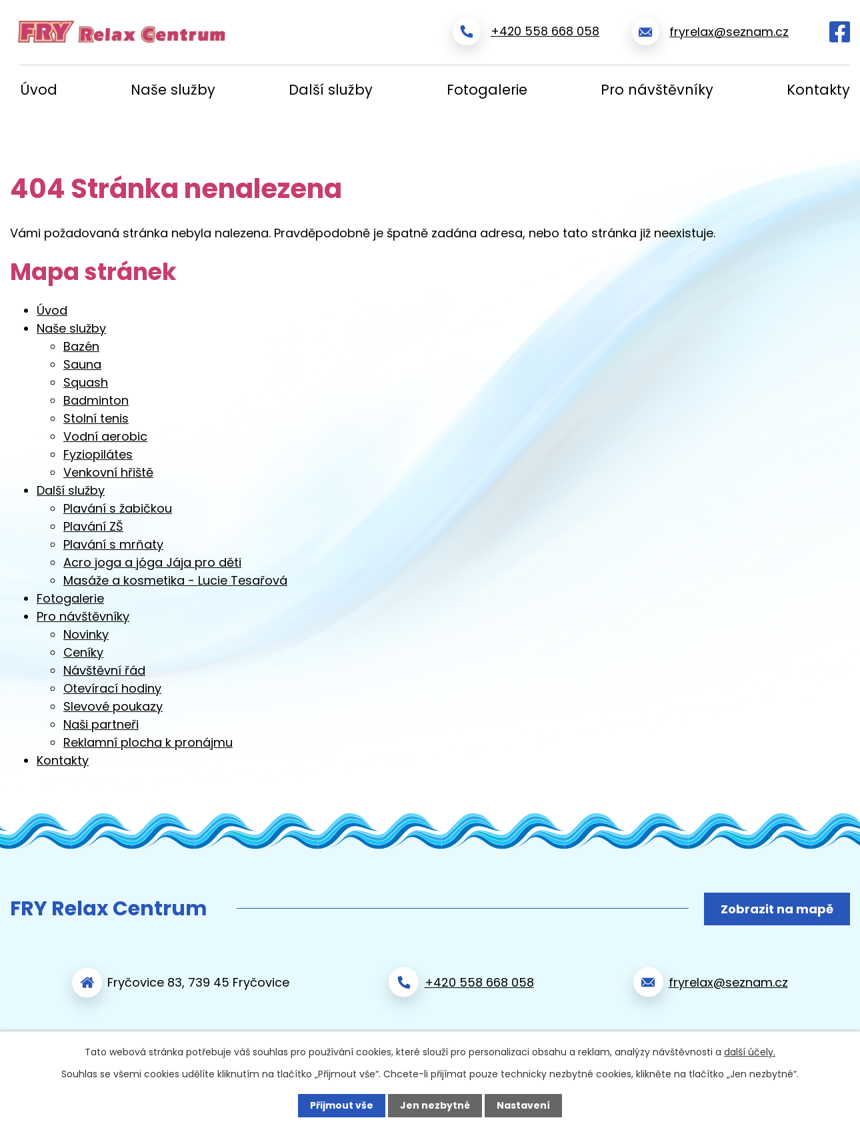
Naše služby (173, 89)
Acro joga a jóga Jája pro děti (152, 562)
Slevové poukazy (113, 706)
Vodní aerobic (105, 436)
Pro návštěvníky (657, 89)
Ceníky (83, 652)
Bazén (81, 346)
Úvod (38, 89)
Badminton (96, 400)
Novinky (86, 634)
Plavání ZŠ (93, 526)
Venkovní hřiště (108, 472)
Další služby (331, 89)
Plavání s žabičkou (117, 508)
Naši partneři (101, 724)
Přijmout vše (341, 1105)
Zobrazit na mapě (777, 909)
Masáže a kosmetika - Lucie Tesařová (175, 580)
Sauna (82, 364)
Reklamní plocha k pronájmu (148, 742)
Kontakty (818, 89)
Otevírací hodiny (112, 688)
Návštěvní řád (104, 670)
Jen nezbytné (435, 1105)
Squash (85, 382)
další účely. (749, 1052)
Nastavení (523, 1105)
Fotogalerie (487, 89)
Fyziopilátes (98, 454)
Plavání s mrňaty (113, 544)
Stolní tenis (96, 418)
